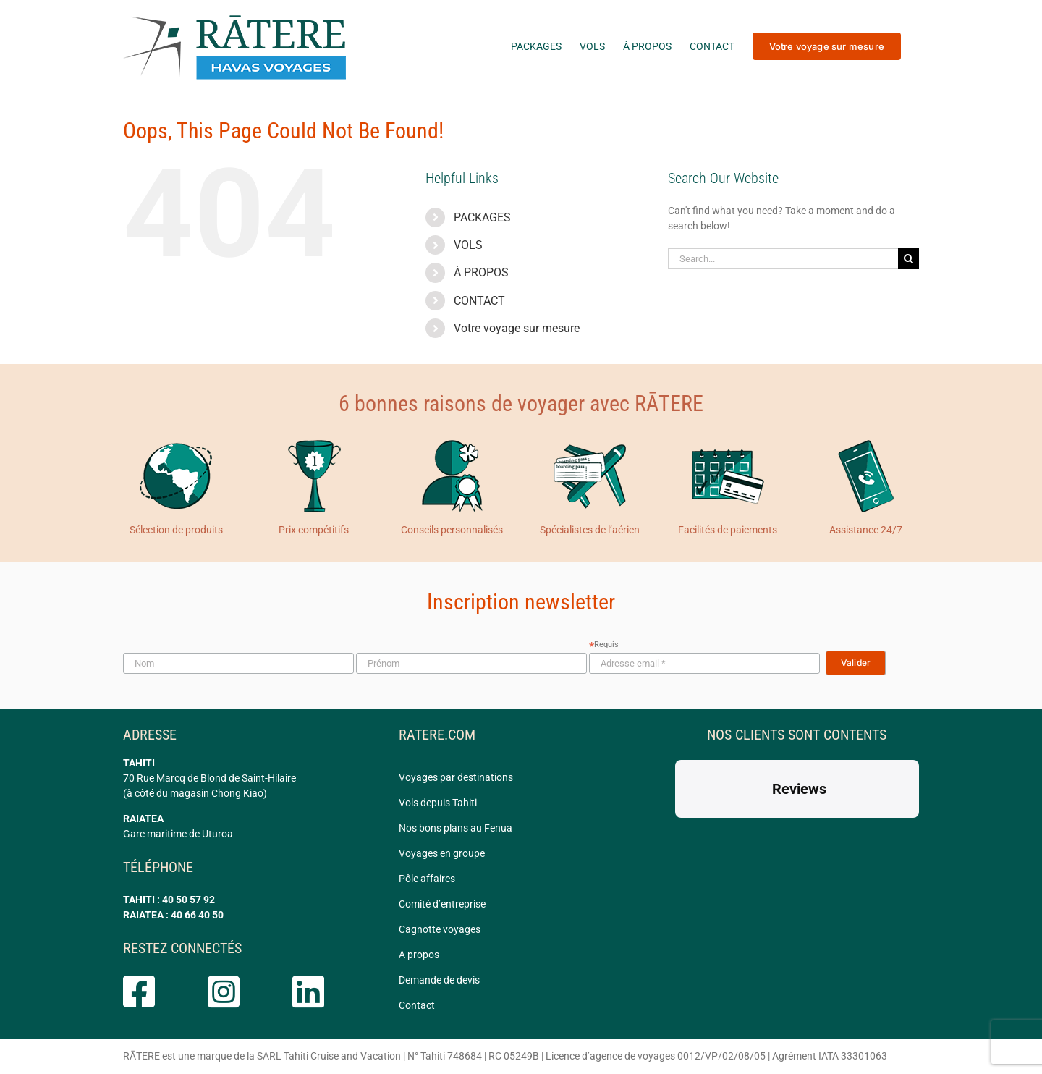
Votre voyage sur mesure (517, 328)
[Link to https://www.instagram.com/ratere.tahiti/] (236, 991)
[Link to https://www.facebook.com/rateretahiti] (151, 991)
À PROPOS (481, 272)
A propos (419, 954)
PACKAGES (482, 217)
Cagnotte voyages (439, 929)
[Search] (908, 258)
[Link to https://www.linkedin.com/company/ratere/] (321, 991)
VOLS (468, 245)
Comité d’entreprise (442, 904)
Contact (417, 1005)
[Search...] (783, 258)
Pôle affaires (427, 878)
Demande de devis (439, 980)
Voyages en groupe (442, 853)
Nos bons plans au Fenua (455, 828)
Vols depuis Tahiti (438, 802)
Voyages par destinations (456, 777)
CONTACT (479, 301)
